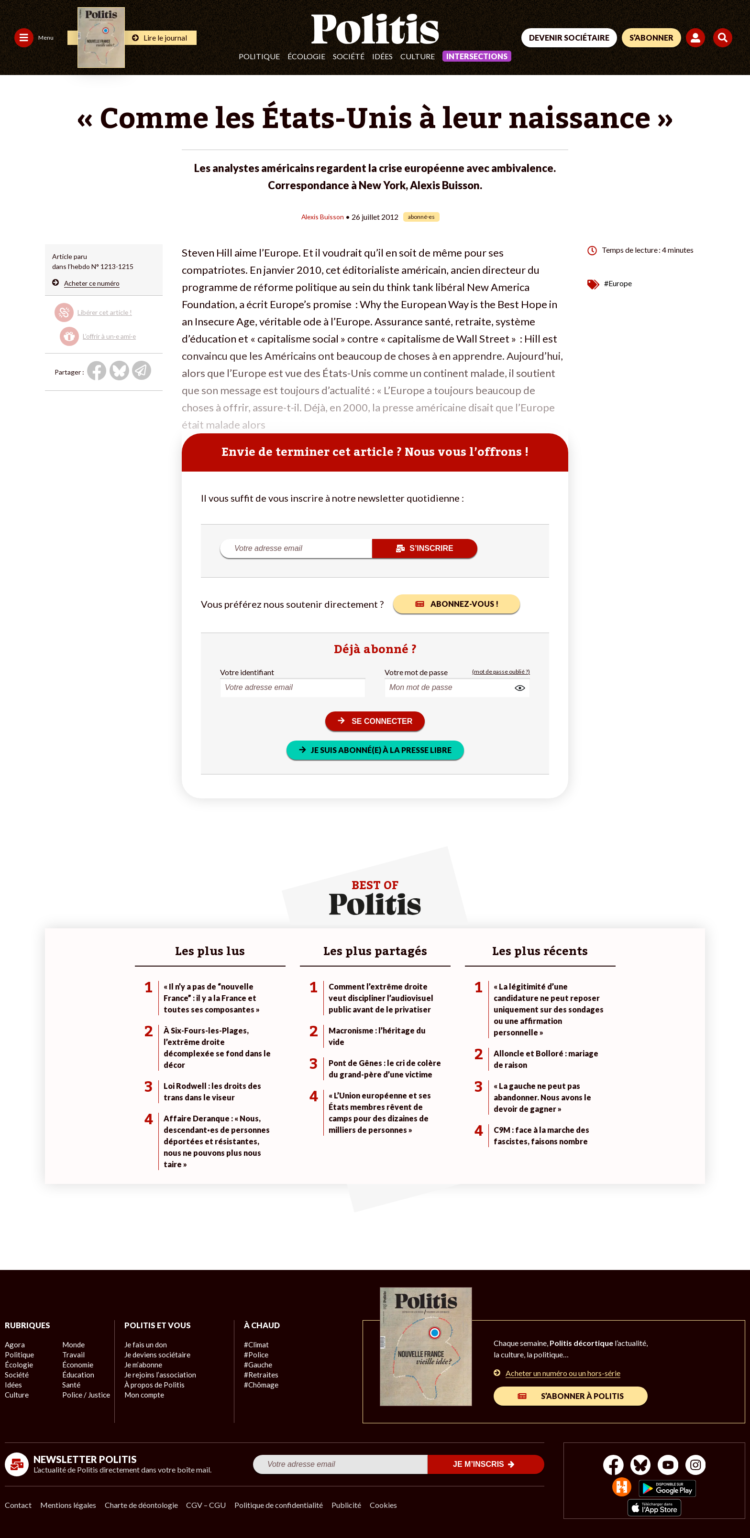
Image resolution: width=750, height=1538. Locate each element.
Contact (18, 1504)
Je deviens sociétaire (155, 1355)
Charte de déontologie (143, 1504)
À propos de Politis (152, 1385)
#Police (255, 1355)
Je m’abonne (142, 1365)
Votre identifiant (247, 671)
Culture (417, 56)
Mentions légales (69, 1504)
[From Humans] (620, 1488)
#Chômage (260, 1385)
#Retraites (260, 1375)
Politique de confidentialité (283, 1504)
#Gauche (257, 1365)
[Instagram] (699, 1466)
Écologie (306, 56)
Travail (72, 1355)
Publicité (351, 1504)
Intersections (476, 56)
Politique (259, 56)
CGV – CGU (209, 1504)
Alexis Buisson (322, 216)
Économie (76, 1365)
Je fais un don (144, 1345)
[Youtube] (669, 1466)
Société (348, 56)
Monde (72, 1345)
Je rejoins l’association (157, 1375)
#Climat (255, 1345)
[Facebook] (609, 1466)
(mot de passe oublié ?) (501, 671)
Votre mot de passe (416, 671)
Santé (71, 1385)
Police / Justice (84, 1395)
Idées (382, 56)
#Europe (618, 282)
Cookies (389, 1504)
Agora (14, 1345)
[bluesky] (639, 1466)
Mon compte (143, 1395)
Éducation (77, 1375)
